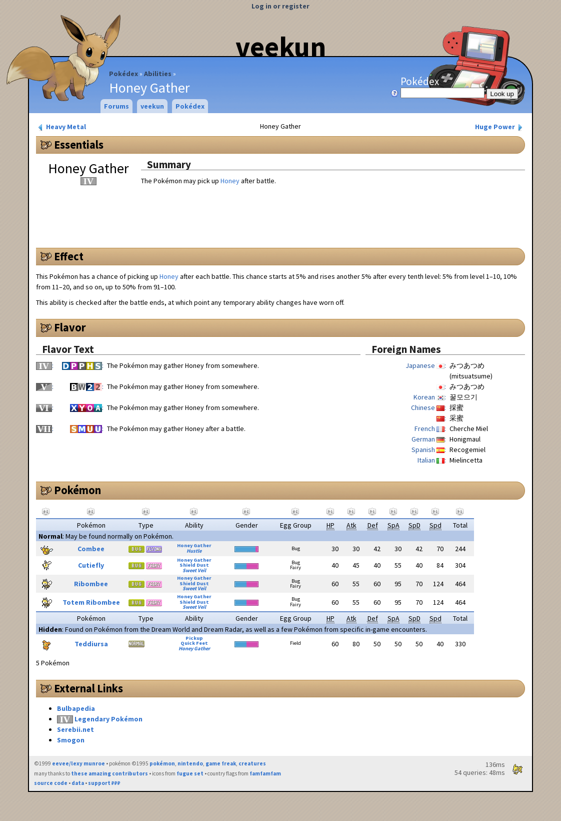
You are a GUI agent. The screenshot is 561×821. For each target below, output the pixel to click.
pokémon (162, 763)
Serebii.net (75, 729)
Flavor (70, 327)
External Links (88, 688)
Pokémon (77, 490)
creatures (252, 763)
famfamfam (265, 773)
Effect (69, 256)
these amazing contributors (109, 773)
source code (51, 782)
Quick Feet (194, 643)
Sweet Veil (194, 570)
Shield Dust (194, 565)
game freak (221, 763)
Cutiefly (91, 565)
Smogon (70, 739)
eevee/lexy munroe (78, 763)
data (78, 782)
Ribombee (91, 583)
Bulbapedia (76, 708)
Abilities (158, 73)
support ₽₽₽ (104, 782)
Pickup (194, 638)
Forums (116, 106)
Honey (230, 180)
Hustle (194, 551)
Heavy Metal (61, 127)
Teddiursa (91, 643)
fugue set (190, 773)
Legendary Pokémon (108, 718)
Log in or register (281, 6)
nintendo (190, 763)
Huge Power (499, 127)
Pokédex (123, 73)
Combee (91, 548)
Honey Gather (194, 545)
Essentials (79, 145)
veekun (281, 46)
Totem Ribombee (91, 602)
